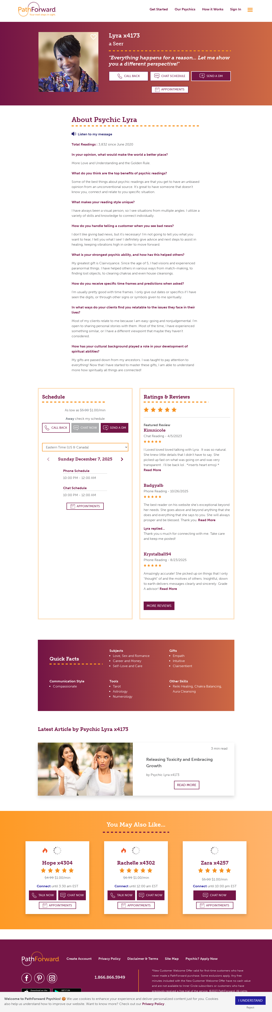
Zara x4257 (214, 863)
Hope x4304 (57, 863)
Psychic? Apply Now (202, 959)
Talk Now (43, 895)
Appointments (169, 89)
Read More (152, 470)
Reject (250, 1007)
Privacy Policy (153, 1004)
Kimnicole (155, 430)
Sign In (235, 9)
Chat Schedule (169, 76)
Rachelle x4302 (136, 863)
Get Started (159, 9)
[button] (121, 459)
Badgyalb (153, 485)
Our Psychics (185, 9)
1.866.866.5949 (110, 977)
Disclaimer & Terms (142, 959)
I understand (250, 1000)
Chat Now (72, 895)
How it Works (212, 9)
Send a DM (211, 76)
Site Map (172, 959)
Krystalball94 (157, 554)
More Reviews (159, 606)
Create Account (79, 959)
